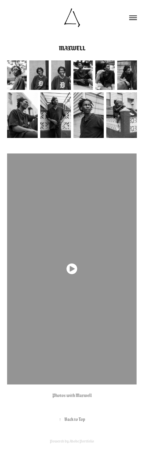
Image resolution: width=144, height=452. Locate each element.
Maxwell (84, 395)
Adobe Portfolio (81, 441)
